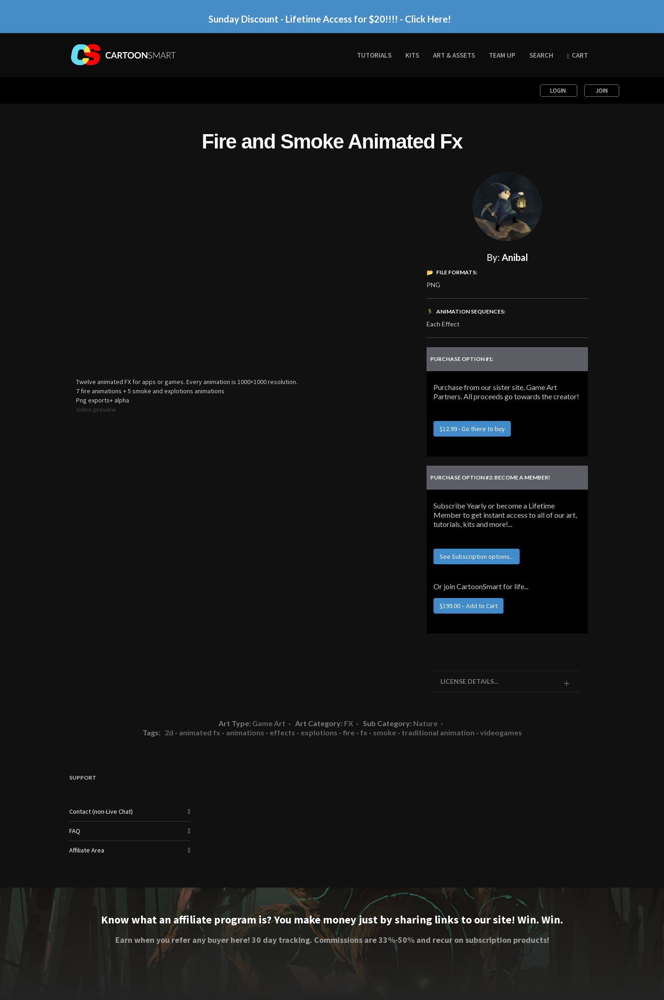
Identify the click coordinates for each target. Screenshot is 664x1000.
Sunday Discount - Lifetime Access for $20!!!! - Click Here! (329, 18)
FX (348, 723)
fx (364, 732)
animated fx (199, 732)
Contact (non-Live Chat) (101, 811)
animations (245, 732)
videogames (501, 732)
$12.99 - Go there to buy (472, 429)
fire (349, 732)
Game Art (268, 723)
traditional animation (438, 732)
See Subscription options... (476, 556)
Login (559, 91)
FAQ (74, 831)
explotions (319, 732)
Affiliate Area (86, 850)
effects (282, 732)
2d (169, 732)
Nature (425, 723)
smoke (384, 732)
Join (602, 91)
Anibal (515, 257)
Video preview (96, 409)
